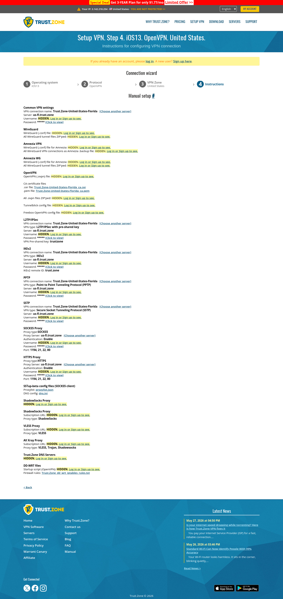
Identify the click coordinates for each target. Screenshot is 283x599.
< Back (27, 487)
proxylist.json (44, 389)
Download (216, 22)
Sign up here (182, 61)
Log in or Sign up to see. (66, 118)
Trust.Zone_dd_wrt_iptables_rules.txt (66, 473)
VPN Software (33, 527)
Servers (234, 22)
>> (179, 2)
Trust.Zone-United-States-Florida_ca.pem (63, 191)
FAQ (68, 545)
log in (150, 61)
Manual (70, 551)
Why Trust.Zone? (157, 22)
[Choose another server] (115, 111)
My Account (249, 9)
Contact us (72, 527)
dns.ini (43, 393)
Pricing (180, 22)
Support (251, 22)
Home (27, 520)
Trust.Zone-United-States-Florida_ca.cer (60, 187)
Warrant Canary (35, 551)
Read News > (192, 568)
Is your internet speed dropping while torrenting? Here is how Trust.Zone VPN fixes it (222, 526)
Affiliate (29, 558)
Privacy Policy (33, 545)
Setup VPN (197, 22)
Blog (68, 539)
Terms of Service (35, 539)
